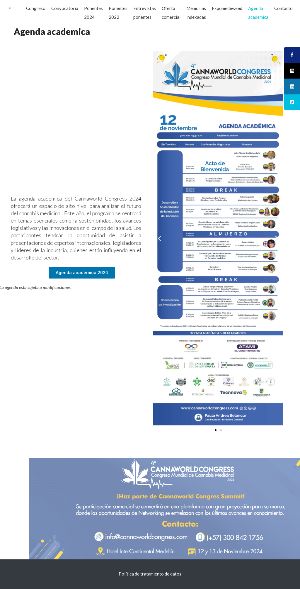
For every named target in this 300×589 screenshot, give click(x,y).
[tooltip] (292, 55)
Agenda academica (258, 13)
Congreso (35, 8)
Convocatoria (64, 8)
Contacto (283, 8)
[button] (82, 273)
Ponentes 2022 (118, 13)
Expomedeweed (227, 8)
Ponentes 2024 (93, 13)
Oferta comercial (171, 13)
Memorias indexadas (196, 13)
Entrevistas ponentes (144, 13)
